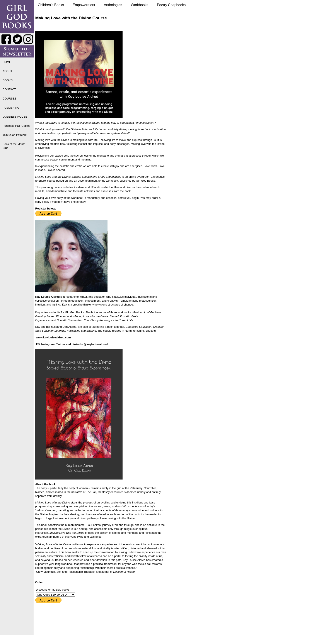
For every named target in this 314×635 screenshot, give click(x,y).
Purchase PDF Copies (16, 125)
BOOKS (8, 80)
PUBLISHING (11, 107)
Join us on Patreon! (15, 135)
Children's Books (51, 5)
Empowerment (84, 5)
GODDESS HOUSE (15, 116)
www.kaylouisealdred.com (53, 337)
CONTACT (9, 89)
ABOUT (7, 71)
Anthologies (113, 5)
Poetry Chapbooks (171, 5)
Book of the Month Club (14, 146)
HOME (7, 62)
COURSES (9, 98)
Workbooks (139, 5)
